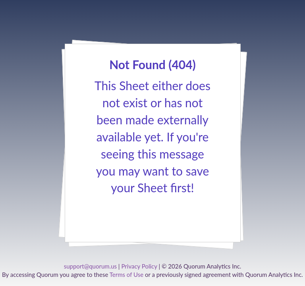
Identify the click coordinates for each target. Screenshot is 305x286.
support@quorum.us (90, 266)
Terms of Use (126, 274)
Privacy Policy (139, 266)
